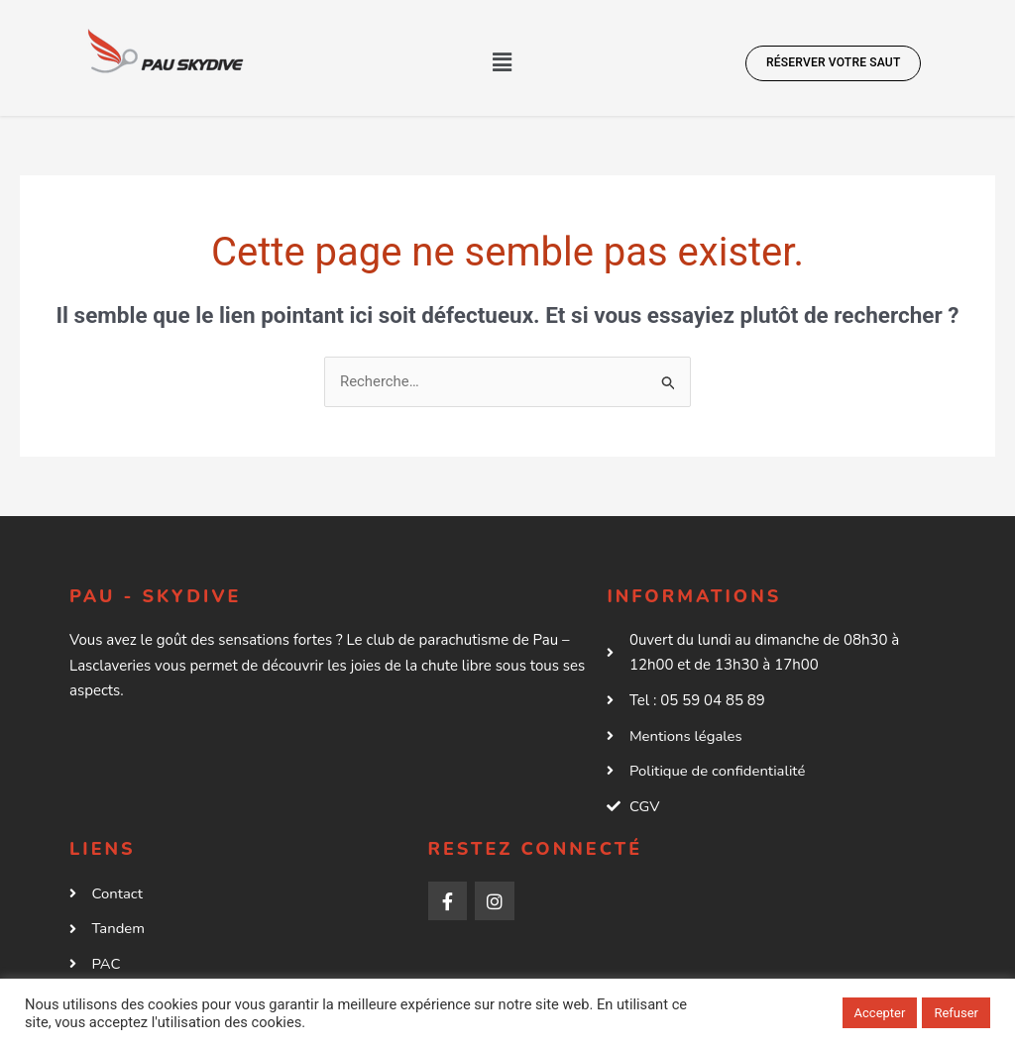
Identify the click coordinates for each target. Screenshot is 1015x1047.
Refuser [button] (956, 1012)
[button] (502, 62)
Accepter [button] (880, 1012)
